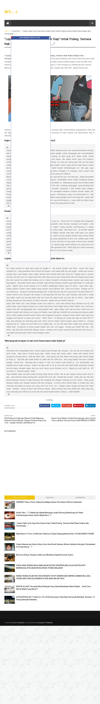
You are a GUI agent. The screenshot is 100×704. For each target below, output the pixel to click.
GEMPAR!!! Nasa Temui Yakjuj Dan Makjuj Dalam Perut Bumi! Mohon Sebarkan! (49, 502)
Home (6, 31)
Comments (80, 497)
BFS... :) (10, 11)
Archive (50, 497)
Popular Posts (20, 497)
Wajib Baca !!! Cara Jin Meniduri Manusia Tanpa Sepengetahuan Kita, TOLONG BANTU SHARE (55, 534)
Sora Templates (19, 622)
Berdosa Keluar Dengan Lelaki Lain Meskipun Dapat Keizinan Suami (44, 555)
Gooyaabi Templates (45, 622)
